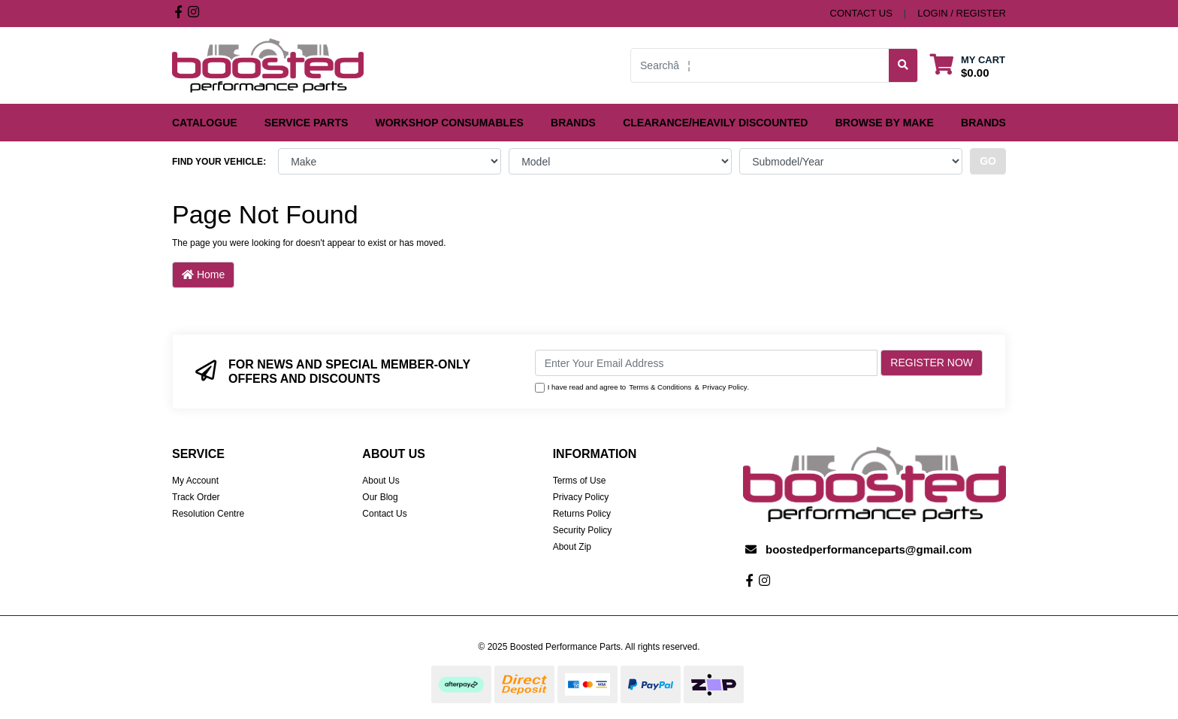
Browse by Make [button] (884, 123)
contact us (861, 13)
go (988, 161)
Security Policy (582, 530)
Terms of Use (579, 480)
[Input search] (760, 65)
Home (203, 274)
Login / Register (961, 13)
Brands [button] (573, 123)
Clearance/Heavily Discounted (715, 123)
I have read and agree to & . (642, 387)
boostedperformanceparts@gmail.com (869, 549)
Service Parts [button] (306, 123)
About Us (380, 480)
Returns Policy (582, 513)
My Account (195, 480)
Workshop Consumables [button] (450, 123)
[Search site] (903, 65)
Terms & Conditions (660, 387)
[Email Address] (706, 363)
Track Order (196, 497)
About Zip (572, 547)
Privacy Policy (725, 387)
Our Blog (379, 497)
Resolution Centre (208, 513)
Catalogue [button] (204, 123)
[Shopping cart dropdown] (967, 66)
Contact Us (384, 513)
